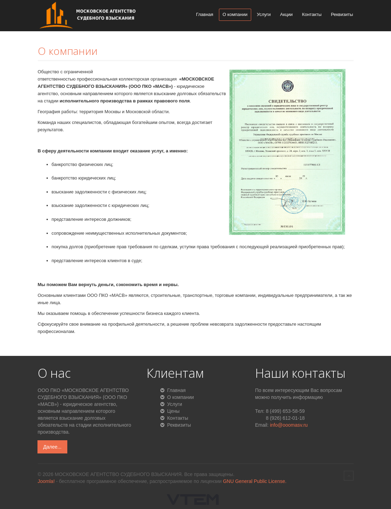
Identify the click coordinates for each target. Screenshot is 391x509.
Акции (286, 14)
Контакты (312, 14)
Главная (204, 14)
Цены (173, 411)
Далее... (52, 447)
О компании (235, 14)
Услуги (264, 14)
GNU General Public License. (255, 481)
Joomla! (46, 481)
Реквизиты (342, 14)
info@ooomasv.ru (289, 425)
